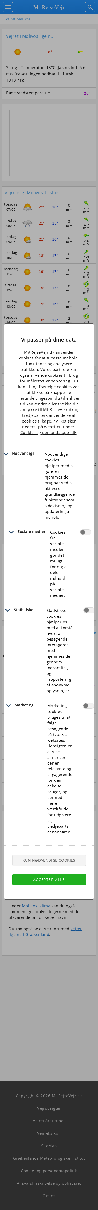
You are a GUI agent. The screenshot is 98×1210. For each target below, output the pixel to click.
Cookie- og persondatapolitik (48, 432)
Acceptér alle (49, 879)
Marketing (24, 705)
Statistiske (23, 609)
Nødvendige (23, 453)
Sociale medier (31, 531)
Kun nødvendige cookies (48, 860)
